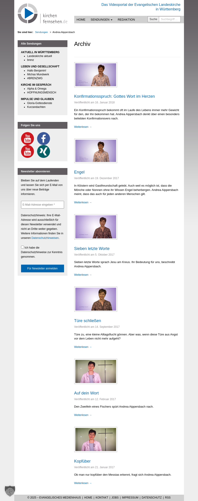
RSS (168, 497)
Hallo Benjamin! (36, 70)
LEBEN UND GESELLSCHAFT (40, 66)
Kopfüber (82, 461)
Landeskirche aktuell (39, 56)
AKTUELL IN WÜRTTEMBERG (40, 52)
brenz (30, 60)
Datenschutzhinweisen (45, 238)
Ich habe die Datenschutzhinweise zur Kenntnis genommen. (41, 252)
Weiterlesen (83, 126)
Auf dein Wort (86, 393)
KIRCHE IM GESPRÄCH (36, 84)
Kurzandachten (36, 107)
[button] (10, 491)
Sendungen (102, 19)
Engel (79, 172)
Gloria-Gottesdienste (39, 103)
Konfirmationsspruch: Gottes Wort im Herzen (114, 96)
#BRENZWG (35, 78)
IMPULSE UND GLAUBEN (37, 99)
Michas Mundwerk (38, 74)
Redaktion (126, 19)
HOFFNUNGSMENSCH (41, 92)
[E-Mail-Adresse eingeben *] (42, 205)
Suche (153, 19)
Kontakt (101, 497)
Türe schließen (87, 320)
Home (81, 19)
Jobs (115, 497)
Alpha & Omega (36, 88)
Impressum (130, 497)
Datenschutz (152, 497)
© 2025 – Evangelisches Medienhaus (54, 497)
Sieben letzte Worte (92, 248)
